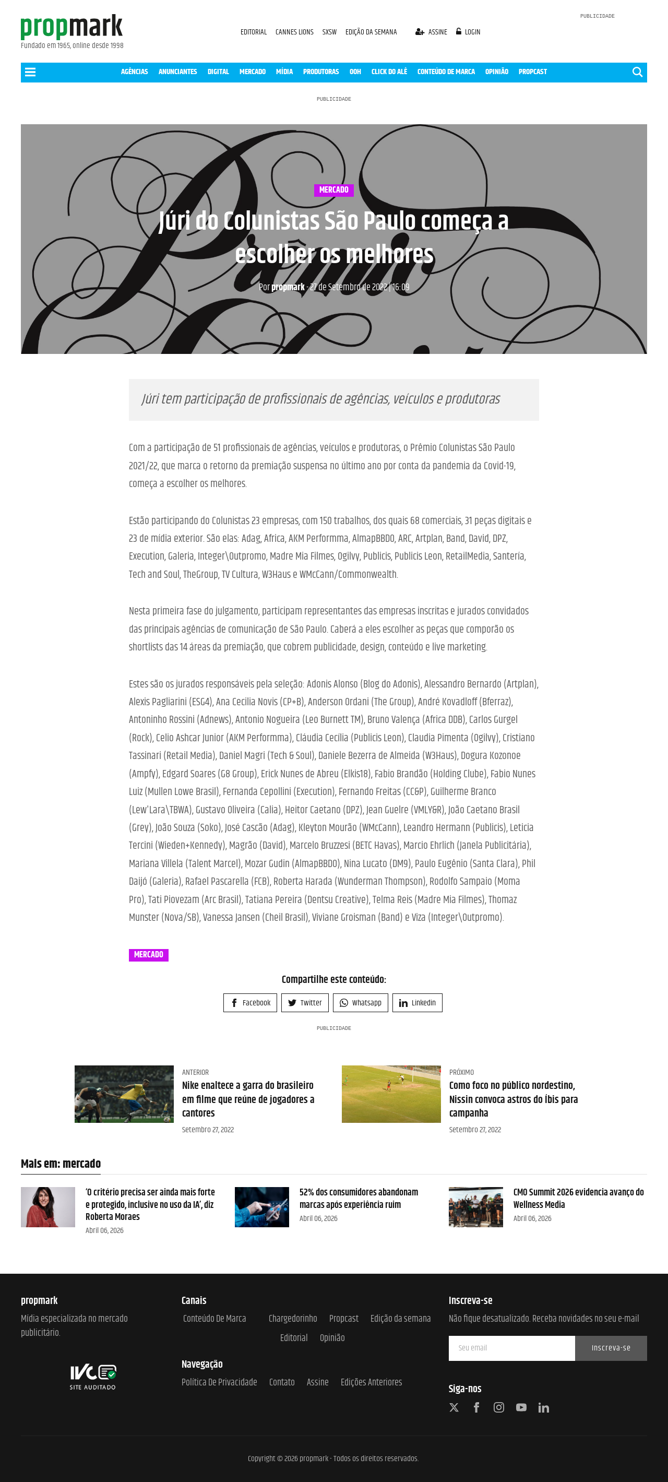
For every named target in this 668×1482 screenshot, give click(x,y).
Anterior (195, 1072)
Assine (318, 1383)
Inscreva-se (611, 1348)
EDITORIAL (254, 32)
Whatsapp (360, 1003)
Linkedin (417, 1003)
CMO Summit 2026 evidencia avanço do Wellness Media (579, 1198)
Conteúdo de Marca (214, 1319)
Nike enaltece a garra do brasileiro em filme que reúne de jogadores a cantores (248, 1100)
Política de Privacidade (219, 1383)
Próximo (461, 1072)
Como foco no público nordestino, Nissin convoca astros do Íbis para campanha (513, 1100)
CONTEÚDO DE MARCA (446, 72)
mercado (334, 190)
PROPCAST (533, 72)
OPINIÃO (496, 72)
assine (432, 32)
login (468, 32)
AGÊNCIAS (134, 72)
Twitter (305, 1003)
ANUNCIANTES (178, 72)
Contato (282, 1383)
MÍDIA (284, 72)
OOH (355, 72)
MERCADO (253, 72)
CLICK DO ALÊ (389, 72)
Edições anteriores (371, 1383)
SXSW (330, 32)
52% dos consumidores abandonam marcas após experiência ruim (359, 1198)
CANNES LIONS (295, 32)
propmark (282, 287)
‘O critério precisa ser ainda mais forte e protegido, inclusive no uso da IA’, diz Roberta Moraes (150, 1205)
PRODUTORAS (321, 72)
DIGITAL (218, 72)
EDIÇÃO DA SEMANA (371, 32)
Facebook (250, 1003)
